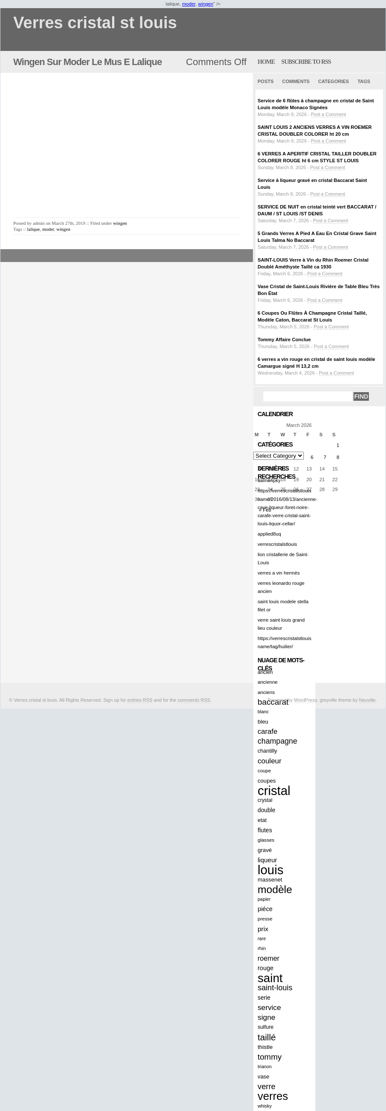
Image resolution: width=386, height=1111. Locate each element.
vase (263, 1076)
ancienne (268, 682)
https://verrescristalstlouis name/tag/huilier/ (285, 642)
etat (262, 820)
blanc (263, 711)
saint (270, 978)
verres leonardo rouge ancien (281, 587)
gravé (265, 850)
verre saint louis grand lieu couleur (281, 624)
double (266, 810)
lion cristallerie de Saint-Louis (283, 558)
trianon (265, 1066)
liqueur (267, 860)
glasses (266, 840)
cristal (274, 790)
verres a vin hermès (279, 572)
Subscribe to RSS (306, 62)
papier (264, 899)
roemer (268, 958)
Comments (295, 81)
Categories (333, 81)
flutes (265, 830)
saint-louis (275, 987)
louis (270, 870)
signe (266, 1017)
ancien (265, 672)
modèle (275, 889)
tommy (270, 1056)
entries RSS (140, 700)
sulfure (265, 1027)
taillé (267, 1037)
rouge (265, 968)
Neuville (367, 700)
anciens (266, 692)
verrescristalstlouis (277, 544)
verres (273, 1096)
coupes (267, 780)
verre (267, 1086)
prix (263, 928)
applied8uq (269, 533)
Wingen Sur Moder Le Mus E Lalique (87, 62)
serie (264, 997)
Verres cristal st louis (95, 23)
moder (189, 3)
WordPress (305, 700)
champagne (277, 741)
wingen (205, 3)
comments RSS (194, 700)
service (269, 1007)
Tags (363, 81)
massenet (270, 879)
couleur (270, 761)
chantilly (267, 751)
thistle (265, 1047)
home (266, 62)
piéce (265, 908)
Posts (265, 81)
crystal (265, 800)
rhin (262, 948)
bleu (263, 721)
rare (262, 938)
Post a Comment (328, 114)
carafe (267, 731)
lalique (33, 229)
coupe (264, 770)
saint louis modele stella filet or (283, 605)
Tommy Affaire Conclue (284, 339)
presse (265, 918)
